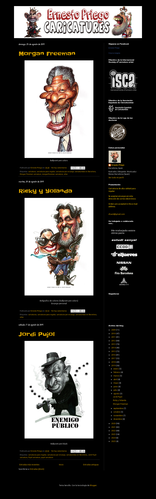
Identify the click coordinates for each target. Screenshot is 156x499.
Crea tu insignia (114, 53)
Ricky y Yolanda (45, 191)
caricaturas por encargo (65, 171)
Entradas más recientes (29, 465)
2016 (113, 355)
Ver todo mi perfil (116, 178)
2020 (113, 423)
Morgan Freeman (47, 53)
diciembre (117, 419)
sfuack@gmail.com (116, 214)
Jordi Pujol (37, 334)
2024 (113, 438)
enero (116, 369)
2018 (113, 362)
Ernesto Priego (114, 48)
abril (115, 379)
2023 (113, 434)
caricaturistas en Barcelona (85, 171)
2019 (113, 366)
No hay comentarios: (59, 168)
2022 (113, 431)
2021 (113, 427)
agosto (116, 394)
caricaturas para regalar (46, 171)
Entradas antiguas (91, 465)
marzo (116, 376)
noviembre (118, 416)
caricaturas (32, 314)
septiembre (118, 408)
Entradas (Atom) (37, 469)
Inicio (61, 465)
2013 (113, 344)
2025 (113, 441)
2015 (113, 351)
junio (115, 387)
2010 (113, 333)
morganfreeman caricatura (52, 174)
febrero (117, 372)
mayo (116, 383)
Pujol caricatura (34, 457)
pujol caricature (47, 457)
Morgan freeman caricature (30, 174)
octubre (117, 412)
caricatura (32, 171)
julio (115, 390)
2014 (113, 348)
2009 (113, 330)
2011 (113, 337)
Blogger (93, 485)
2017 (113, 358)
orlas (65, 174)
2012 (113, 341)
